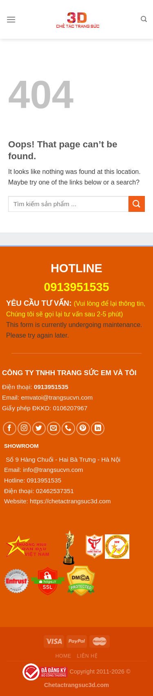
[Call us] (68, 428)
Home (63, 656)
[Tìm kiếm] (144, 19)
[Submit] (137, 204)
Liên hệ (87, 656)
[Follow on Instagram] (24, 428)
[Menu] (11, 19)
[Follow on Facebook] (9, 428)
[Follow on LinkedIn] (97, 428)
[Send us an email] (53, 428)
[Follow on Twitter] (39, 428)
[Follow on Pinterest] (83, 428)
